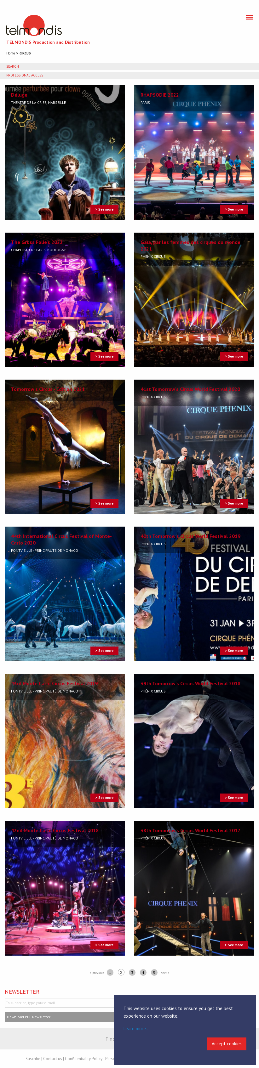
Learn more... (136, 1028)
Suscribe (33, 1058)
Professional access (24, 75)
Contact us (52, 1058)
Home (10, 53)
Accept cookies (227, 1044)
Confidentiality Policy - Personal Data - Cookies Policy (112, 1058)
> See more (104, 209)
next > (164, 973)
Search (12, 66)
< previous (97, 973)
